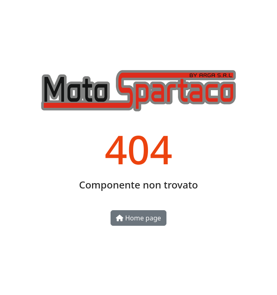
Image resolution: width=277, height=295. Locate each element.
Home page (138, 217)
